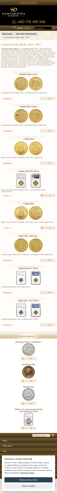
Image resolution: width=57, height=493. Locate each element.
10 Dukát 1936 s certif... (28, 74)
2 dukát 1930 (28, 204)
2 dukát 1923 (28, 139)
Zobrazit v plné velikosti (28, 3)
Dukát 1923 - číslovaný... (28, 236)
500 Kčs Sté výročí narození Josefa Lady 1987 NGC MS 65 (28, 410)
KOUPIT (45, 195)
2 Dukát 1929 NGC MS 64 (28, 171)
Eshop (4, 441)
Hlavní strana (7, 34)
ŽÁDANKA (44, 98)
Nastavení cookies (27, 473)
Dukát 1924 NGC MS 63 (28, 268)
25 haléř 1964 (28, 387)
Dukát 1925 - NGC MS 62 (28, 301)
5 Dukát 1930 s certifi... (28, 107)
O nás (4, 451)
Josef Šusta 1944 (28, 364)
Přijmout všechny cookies (28, 480)
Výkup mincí (7, 446)
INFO (52, 98)
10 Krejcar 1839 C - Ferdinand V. (28, 342)
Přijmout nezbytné (28, 486)
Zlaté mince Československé (26, 34)
